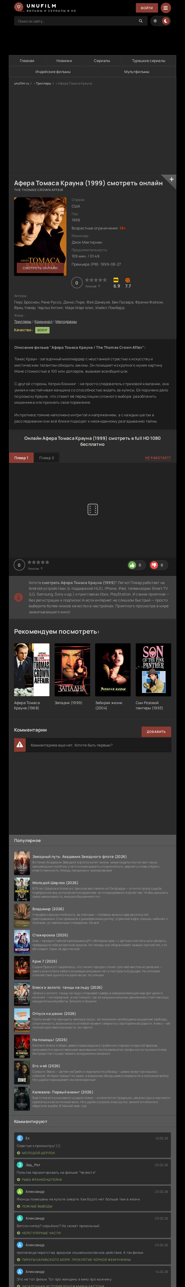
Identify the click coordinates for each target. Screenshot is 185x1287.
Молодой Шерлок (36, 1153)
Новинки (64, 60)
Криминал (43, 321)
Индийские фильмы (53, 71)
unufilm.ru (21, 83)
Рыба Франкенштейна (39, 1179)
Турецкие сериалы (148, 60)
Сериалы (102, 60)
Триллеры (43, 83)
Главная (27, 60)
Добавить (156, 731)
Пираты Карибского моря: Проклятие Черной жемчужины (74, 1259)
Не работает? (158, 458)
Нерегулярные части (39, 1233)
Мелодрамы (66, 321)
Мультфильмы (136, 71)
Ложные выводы (34, 1206)
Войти (147, 8)
